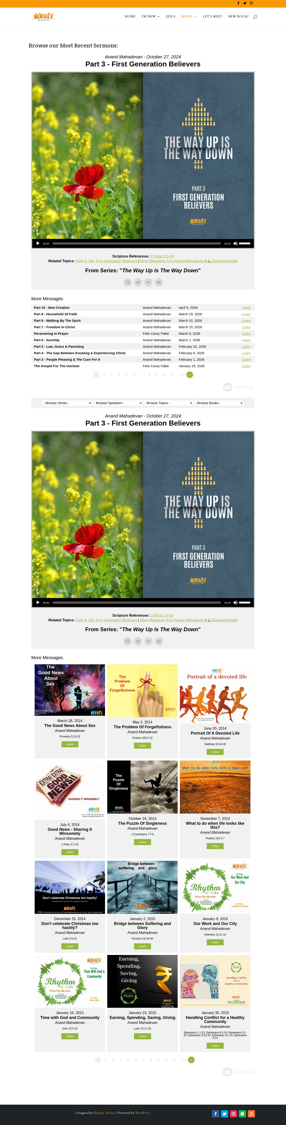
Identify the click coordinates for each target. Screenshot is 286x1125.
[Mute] (235, 243)
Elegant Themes (105, 1113)
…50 (181, 375)
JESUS (170, 17)
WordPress (142, 1113)
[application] (143, 243)
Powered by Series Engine (238, 387)
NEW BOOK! (238, 17)
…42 (183, 1060)
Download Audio (225, 261)
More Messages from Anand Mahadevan (172, 261)
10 (164, 375)
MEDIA (187, 17)
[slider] (137, 243)
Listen (246, 307)
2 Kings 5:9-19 (162, 256)
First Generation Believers (116, 261)
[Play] (38, 243)
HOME (130, 17)
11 (172, 375)
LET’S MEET (212, 17)
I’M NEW (148, 17)
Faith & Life (85, 261)
